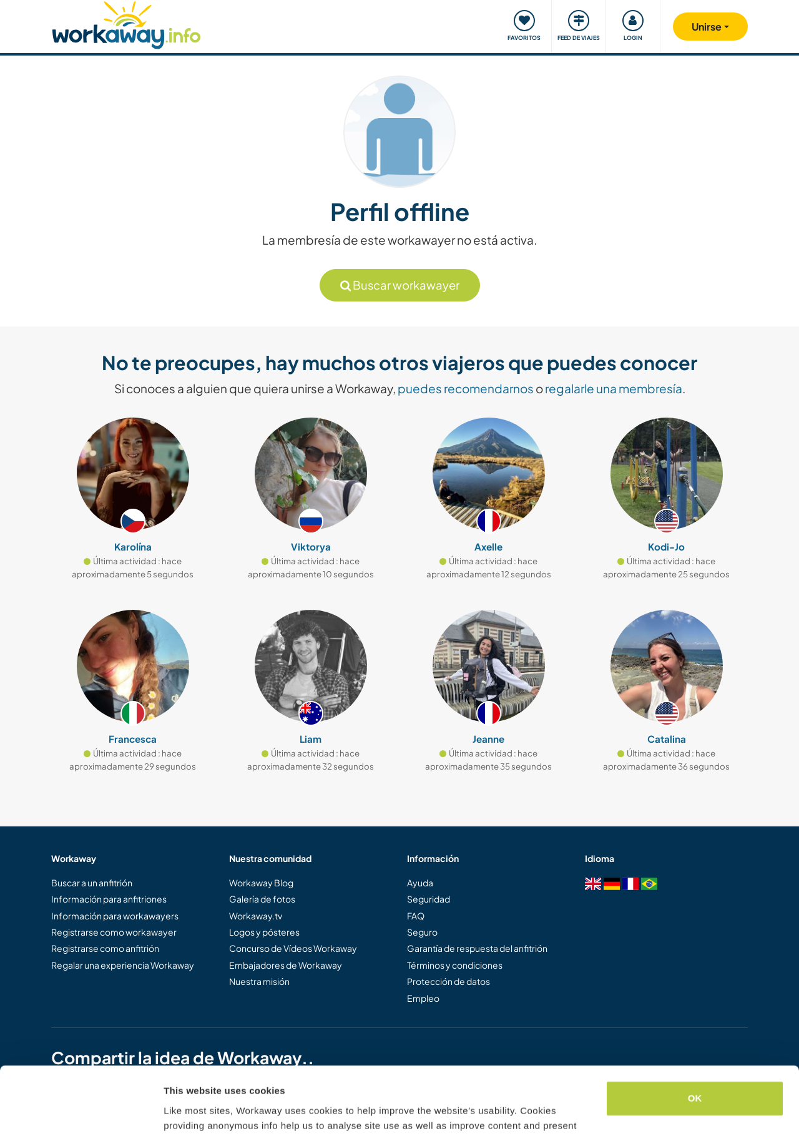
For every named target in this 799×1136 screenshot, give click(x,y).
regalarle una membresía (613, 388)
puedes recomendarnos (466, 388)
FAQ (415, 915)
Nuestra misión (259, 981)
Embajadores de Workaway (285, 965)
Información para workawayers (115, 915)
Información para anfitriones (109, 898)
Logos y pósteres (264, 932)
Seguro (422, 932)
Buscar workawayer (399, 285)
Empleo (423, 998)
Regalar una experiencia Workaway (122, 965)
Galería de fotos (262, 898)
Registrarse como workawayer (114, 932)
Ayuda (420, 882)
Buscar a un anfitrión (91, 882)
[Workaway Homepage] (126, 23)
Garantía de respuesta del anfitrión (477, 948)
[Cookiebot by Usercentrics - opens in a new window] (80, 1111)
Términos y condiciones (454, 965)
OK (695, 1034)
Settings (182, 1111)
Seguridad (428, 898)
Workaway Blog (261, 882)
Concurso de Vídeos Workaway (293, 948)
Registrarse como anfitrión (105, 948)
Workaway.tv (255, 915)
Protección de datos (448, 981)
